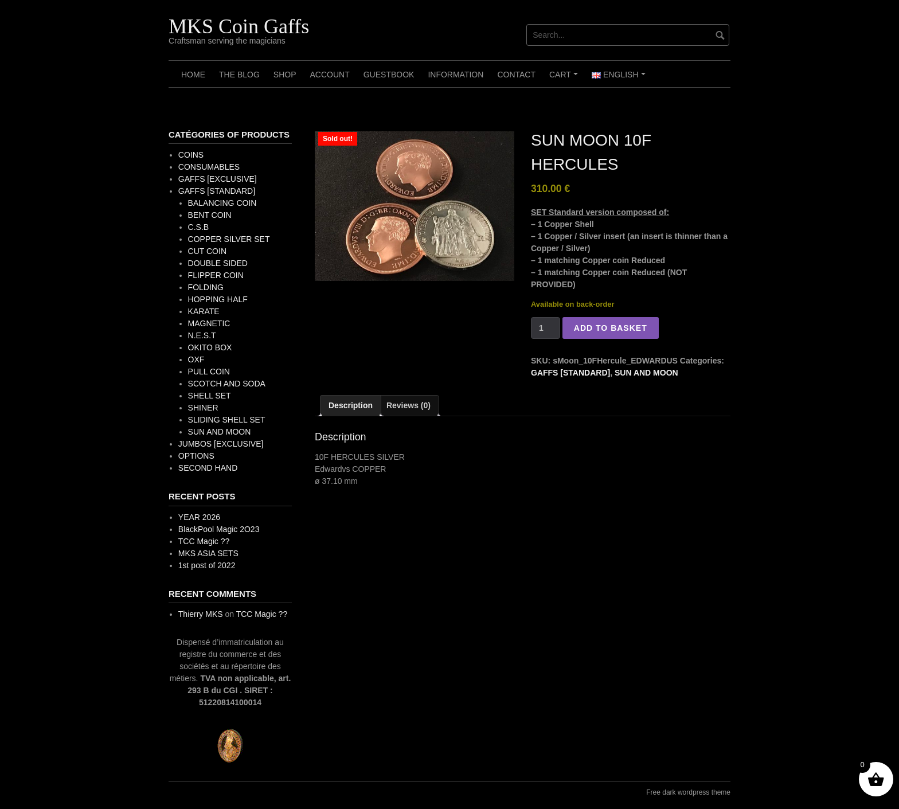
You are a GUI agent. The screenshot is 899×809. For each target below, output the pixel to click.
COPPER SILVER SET (229, 239)
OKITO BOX (210, 347)
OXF (196, 359)
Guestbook (389, 74)
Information (455, 74)
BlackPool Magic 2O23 (219, 529)
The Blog (239, 74)
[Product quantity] (545, 328)
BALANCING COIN (222, 203)
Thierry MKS (200, 614)
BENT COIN (210, 215)
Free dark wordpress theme (688, 792)
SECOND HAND (207, 467)
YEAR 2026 (199, 517)
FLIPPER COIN (216, 275)
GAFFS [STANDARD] (570, 372)
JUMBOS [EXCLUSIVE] (221, 443)
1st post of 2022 (207, 565)
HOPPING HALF (218, 299)
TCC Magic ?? (203, 541)
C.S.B (198, 227)
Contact (516, 74)
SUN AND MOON (646, 372)
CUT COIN (207, 251)
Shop (284, 74)
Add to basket (610, 328)
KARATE (204, 311)
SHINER (203, 407)
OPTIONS (196, 455)
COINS (191, 154)
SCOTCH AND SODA (226, 383)
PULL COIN (209, 371)
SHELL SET (209, 395)
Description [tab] (351, 405)
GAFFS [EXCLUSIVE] (217, 178)
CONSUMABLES (209, 166)
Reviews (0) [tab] (408, 405)
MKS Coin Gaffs (239, 26)
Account (329, 74)
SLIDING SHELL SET (226, 419)
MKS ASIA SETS (208, 553)
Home (193, 74)
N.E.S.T (202, 335)
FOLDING (206, 287)
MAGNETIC (209, 323)
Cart (565, 78)
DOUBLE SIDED (218, 263)
